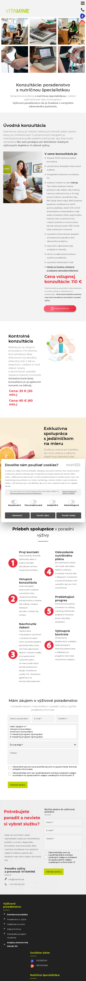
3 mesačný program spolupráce (43, 734)
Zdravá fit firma (14, 929)
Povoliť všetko (68, 515)
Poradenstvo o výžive (16, 919)
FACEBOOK (42, 911)
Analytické (52, 505)
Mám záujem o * (43, 726)
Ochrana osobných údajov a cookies (69, 492)
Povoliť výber (43, 515)
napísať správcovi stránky (67, 974)
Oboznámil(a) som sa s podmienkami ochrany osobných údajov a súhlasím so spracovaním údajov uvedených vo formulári (44, 774)
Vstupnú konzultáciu (43, 729)
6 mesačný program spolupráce (43, 737)
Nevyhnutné (14, 505)
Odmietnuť (17, 515)
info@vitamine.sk (16, 879)
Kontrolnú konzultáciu (43, 731)
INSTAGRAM (42, 916)
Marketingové (71, 505)
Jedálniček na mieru (16, 924)
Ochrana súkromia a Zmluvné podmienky (26, 493)
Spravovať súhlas (56, 976)
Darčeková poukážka (17, 914)
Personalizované (33, 505)
